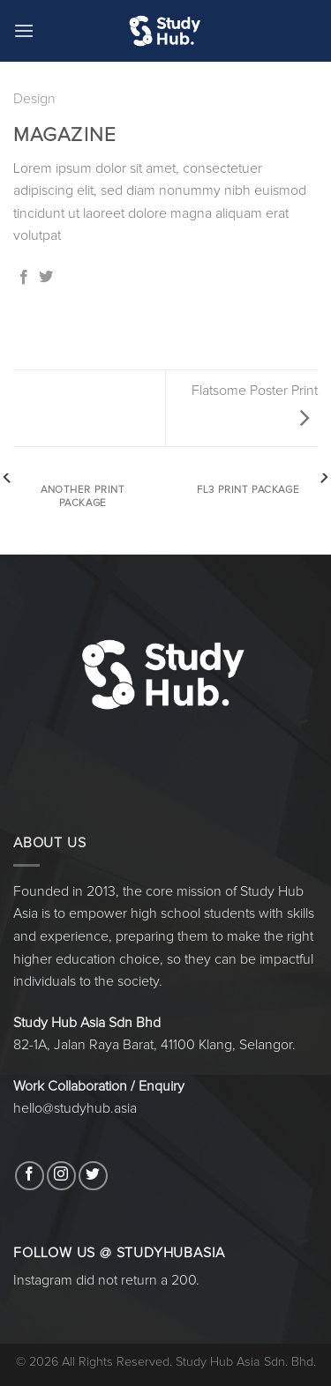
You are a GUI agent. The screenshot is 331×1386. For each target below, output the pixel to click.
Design (34, 99)
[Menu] (23, 30)
